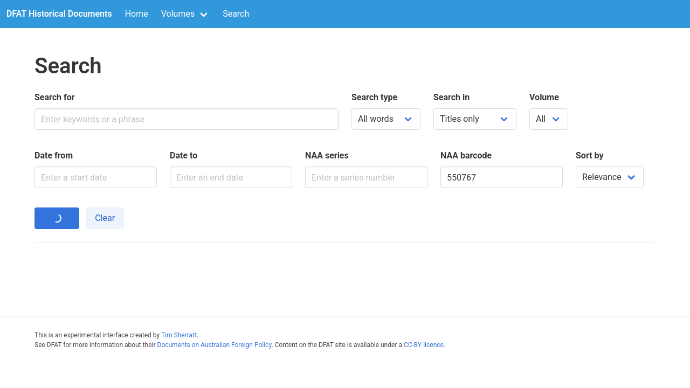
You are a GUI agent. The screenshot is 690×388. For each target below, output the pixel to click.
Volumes (178, 14)
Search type (374, 97)
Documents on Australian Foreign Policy (214, 345)
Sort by (590, 155)
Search (236, 14)
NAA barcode (466, 155)
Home (136, 14)
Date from (53, 155)
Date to (183, 155)
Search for (54, 97)
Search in (451, 97)
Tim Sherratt (179, 335)
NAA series (327, 155)
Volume (544, 97)
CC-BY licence (424, 345)
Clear (105, 218)
